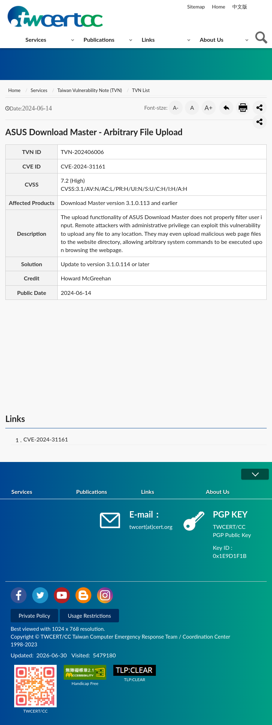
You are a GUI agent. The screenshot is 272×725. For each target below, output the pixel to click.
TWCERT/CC (35, 689)
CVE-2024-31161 (45, 439)
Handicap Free (85, 675)
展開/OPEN (255, 474)
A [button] (192, 107)
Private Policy (34, 615)
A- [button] (175, 107)
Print (243, 108)
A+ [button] (209, 108)
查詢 (261, 37)
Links (148, 39)
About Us (211, 39)
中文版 (239, 7)
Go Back (226, 108)
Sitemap (196, 7)
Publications (99, 39)
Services (36, 39)
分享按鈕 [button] (260, 108)
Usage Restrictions (89, 615)
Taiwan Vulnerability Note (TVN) (89, 90)
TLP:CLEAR (134, 673)
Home (218, 7)
